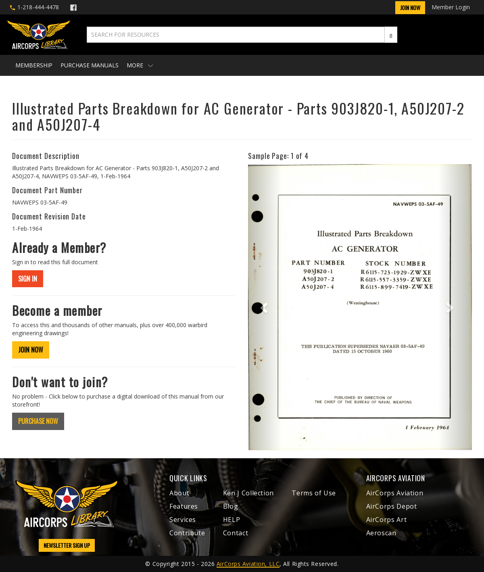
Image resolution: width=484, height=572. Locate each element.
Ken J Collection (248, 492)
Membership (33, 65)
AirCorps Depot (391, 506)
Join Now (410, 7)
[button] (265, 307)
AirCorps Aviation (395, 492)
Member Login (451, 7)
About (179, 492)
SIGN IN (27, 279)
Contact (235, 532)
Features (183, 506)
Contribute (187, 532)
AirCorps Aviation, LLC (248, 564)
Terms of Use (314, 492)
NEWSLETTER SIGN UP (67, 545)
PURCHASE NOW (38, 421)
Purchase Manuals (89, 65)
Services (182, 519)
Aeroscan (381, 532)
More (140, 65)
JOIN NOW (30, 350)
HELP (231, 519)
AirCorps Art (386, 519)
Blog (230, 506)
